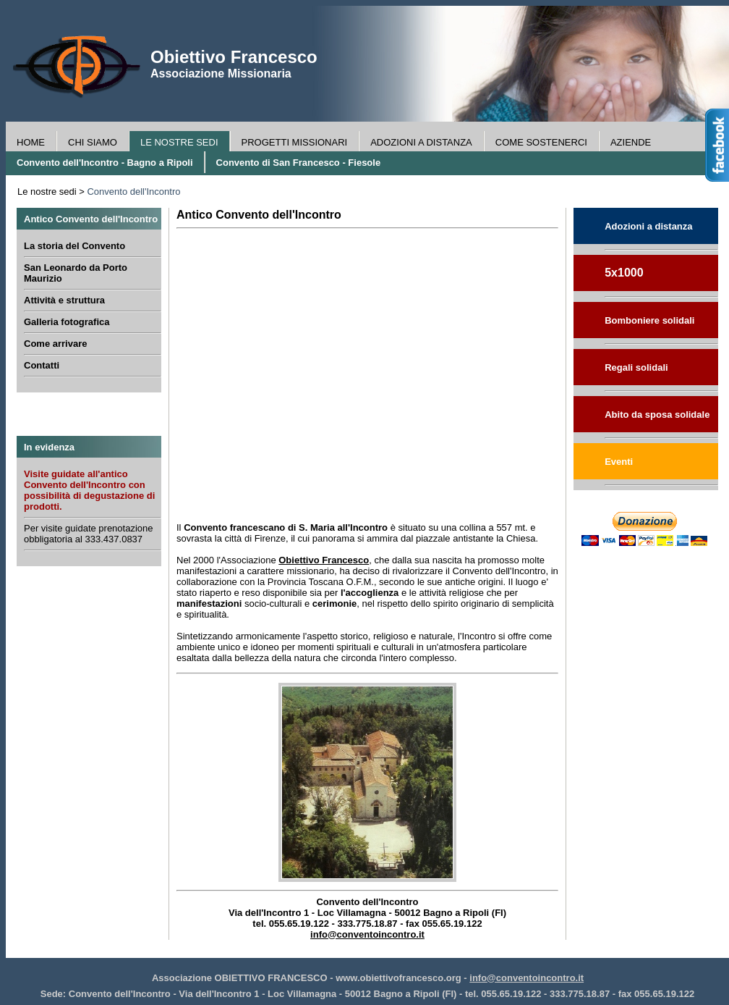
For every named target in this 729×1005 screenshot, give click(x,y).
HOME (31, 142)
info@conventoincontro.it (367, 934)
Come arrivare (55, 343)
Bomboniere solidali (649, 320)
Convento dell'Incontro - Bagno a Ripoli (105, 162)
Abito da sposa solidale (657, 414)
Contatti (41, 365)
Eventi (619, 461)
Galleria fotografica (66, 321)
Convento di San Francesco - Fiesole (298, 162)
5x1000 (624, 272)
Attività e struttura (64, 300)
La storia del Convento (74, 245)
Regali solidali (636, 367)
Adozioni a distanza (648, 226)
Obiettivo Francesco (323, 560)
